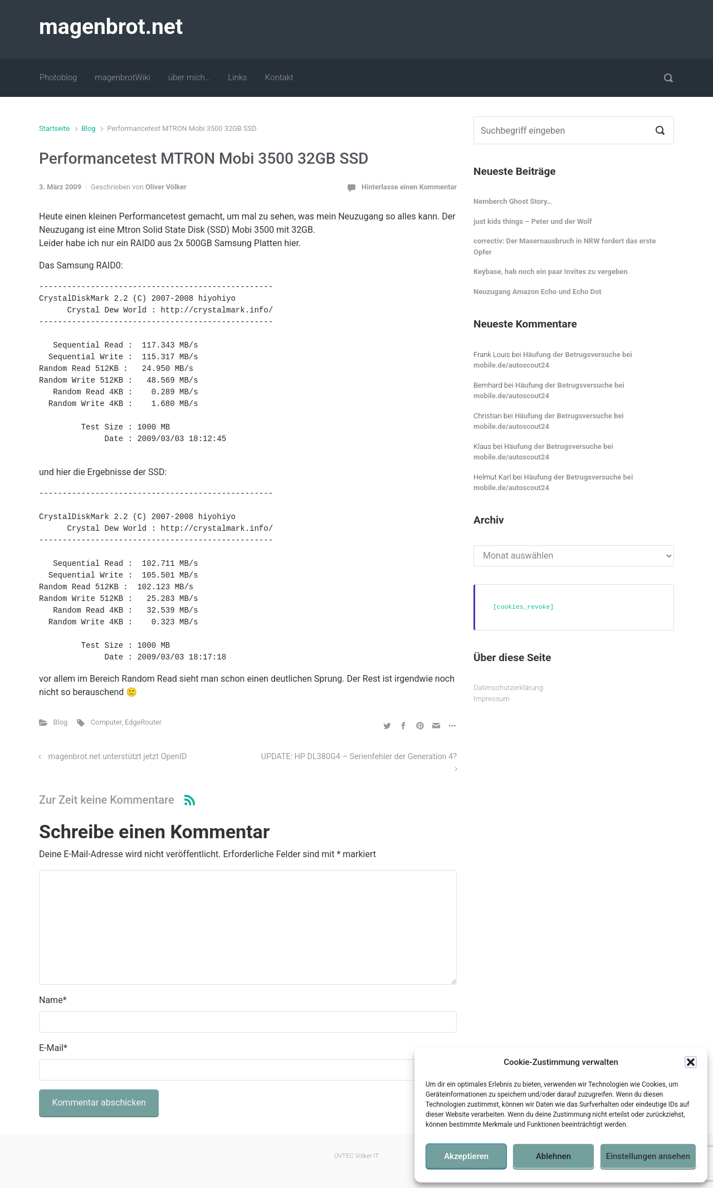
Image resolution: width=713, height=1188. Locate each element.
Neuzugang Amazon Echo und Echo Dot (537, 291)
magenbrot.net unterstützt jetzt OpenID (117, 756)
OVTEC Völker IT (356, 1156)
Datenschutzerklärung (508, 687)
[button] (690, 1062)
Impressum (491, 699)
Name (53, 1000)
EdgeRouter (143, 722)
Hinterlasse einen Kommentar (409, 187)
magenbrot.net (111, 27)
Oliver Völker (166, 187)
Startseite (54, 128)
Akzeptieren (466, 1156)
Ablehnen (553, 1156)
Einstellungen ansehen (648, 1156)
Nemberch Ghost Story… (512, 201)
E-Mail (53, 1048)
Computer (106, 722)
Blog (88, 128)
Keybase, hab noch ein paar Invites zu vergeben (550, 271)
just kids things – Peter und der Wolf (532, 221)
